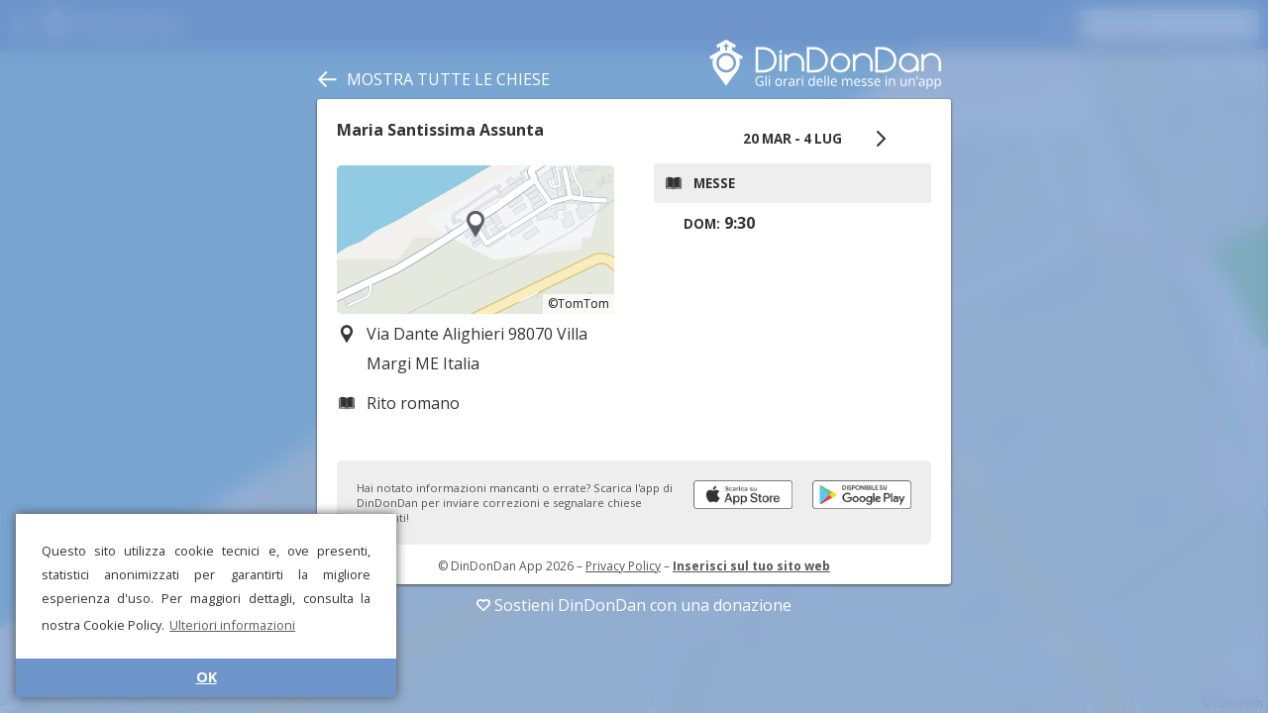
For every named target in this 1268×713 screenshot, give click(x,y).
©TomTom (578, 303)
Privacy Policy (623, 566)
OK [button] (206, 676)
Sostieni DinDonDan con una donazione (634, 605)
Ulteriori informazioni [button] (232, 625)
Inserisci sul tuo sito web (751, 566)
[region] (475, 239)
